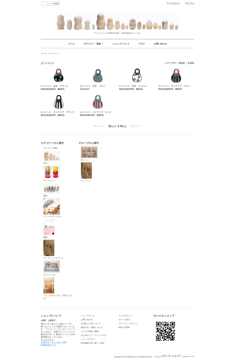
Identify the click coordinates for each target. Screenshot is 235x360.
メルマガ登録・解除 (90, 331)
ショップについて (120, 44)
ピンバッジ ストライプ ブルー (174, 86)
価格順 (182, 63)
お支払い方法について (91, 323)
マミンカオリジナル (52, 208)
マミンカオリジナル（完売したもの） (58, 288)
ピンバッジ (54, 53)
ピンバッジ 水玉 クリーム (133, 86)
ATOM (127, 327)
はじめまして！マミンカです (93, 335)
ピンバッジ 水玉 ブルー (92, 86)
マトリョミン (51, 174)
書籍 (49, 228)
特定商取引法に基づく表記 (92, 343)
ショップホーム (88, 316)
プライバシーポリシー (128, 323)
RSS (120, 327)
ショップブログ (88, 339)
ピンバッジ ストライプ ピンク (96, 112)
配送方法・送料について (91, 327)
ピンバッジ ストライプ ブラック (58, 112)
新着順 (191, 63)
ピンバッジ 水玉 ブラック (54, 86)
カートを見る (124, 319)
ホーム (71, 44)
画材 (51, 190)
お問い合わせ (160, 44)
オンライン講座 (50, 148)
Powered (174, 357)
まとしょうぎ (51, 268)
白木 (51, 157)
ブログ (142, 44)
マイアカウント (173, 3)
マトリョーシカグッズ (53, 249)
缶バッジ (89, 154)
